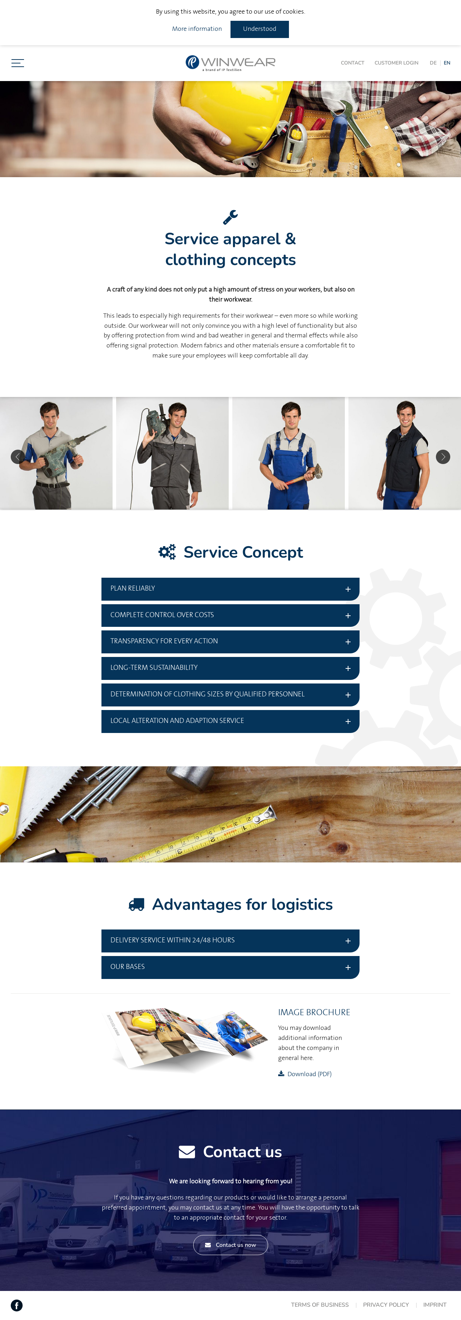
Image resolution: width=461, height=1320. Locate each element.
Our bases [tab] (127, 967)
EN (447, 63)
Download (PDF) (309, 1074)
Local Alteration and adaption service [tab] (177, 721)
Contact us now (230, 1245)
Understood (259, 29)
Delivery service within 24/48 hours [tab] (172, 940)
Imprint (435, 1305)
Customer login (396, 63)
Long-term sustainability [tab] (154, 668)
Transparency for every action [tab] (164, 641)
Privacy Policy (386, 1305)
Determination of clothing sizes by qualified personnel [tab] (207, 694)
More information (197, 29)
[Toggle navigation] (18, 63)
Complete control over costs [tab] (162, 615)
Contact (353, 63)
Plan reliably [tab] (132, 589)
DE (433, 63)
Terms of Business (320, 1305)
